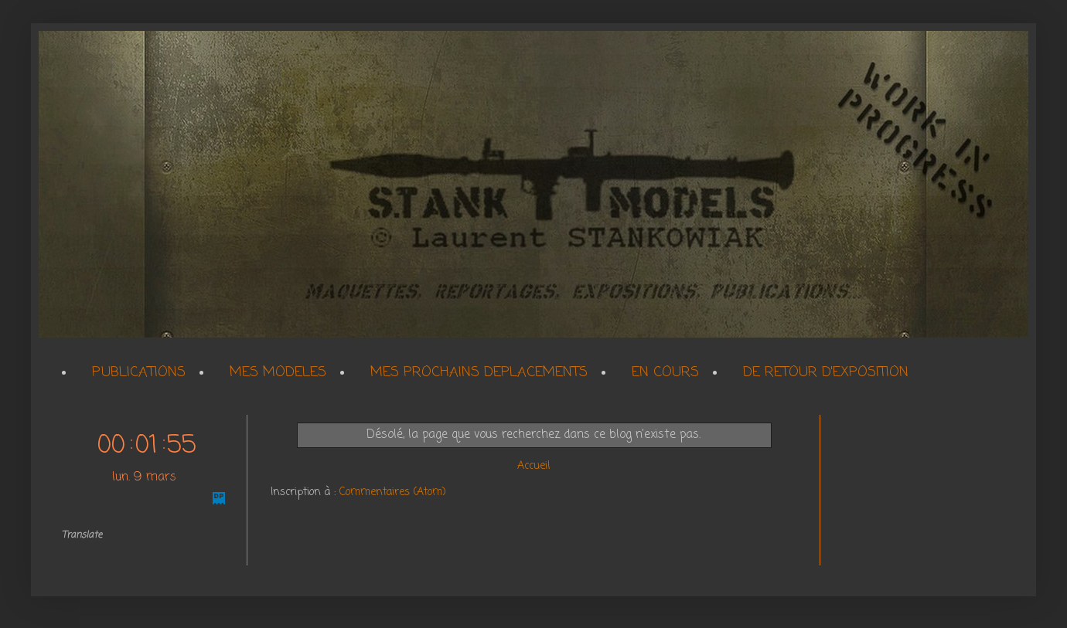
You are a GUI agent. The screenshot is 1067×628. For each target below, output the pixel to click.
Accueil (533, 466)
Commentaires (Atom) (392, 492)
